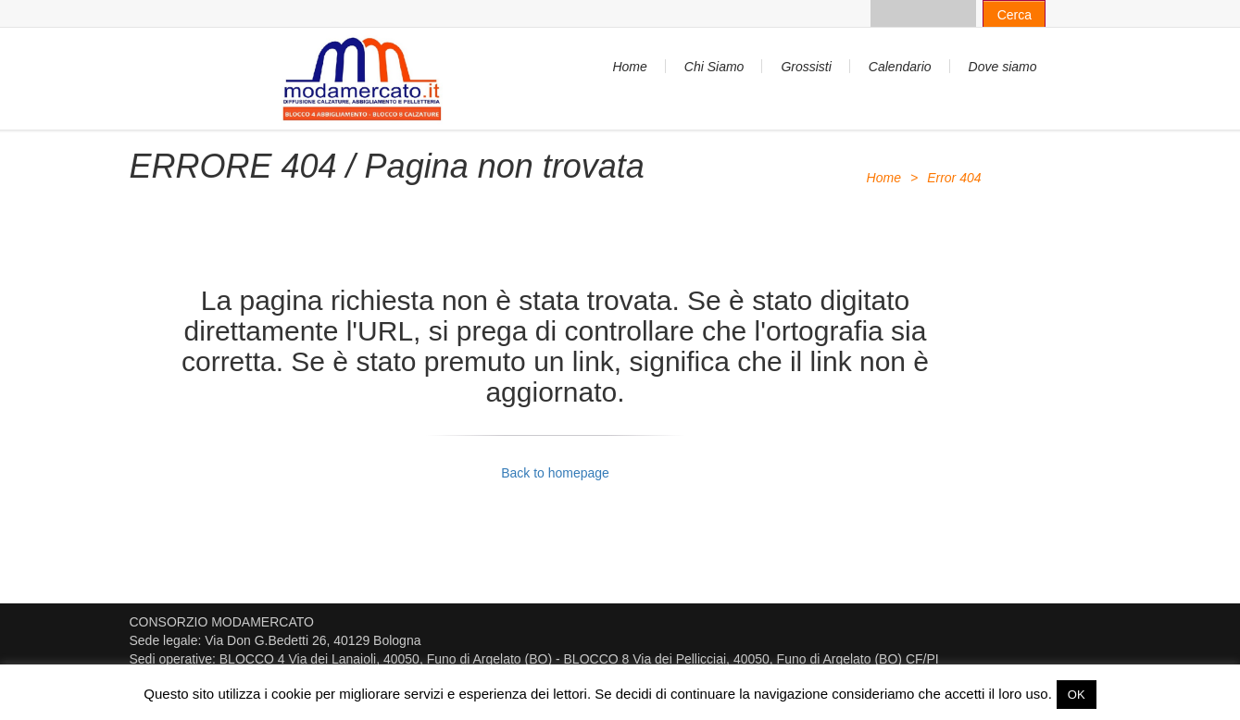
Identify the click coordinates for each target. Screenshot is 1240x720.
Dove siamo (1003, 66)
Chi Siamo (714, 66)
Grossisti (806, 66)
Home (629, 66)
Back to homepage (555, 473)
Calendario (900, 66)
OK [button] (1076, 694)
